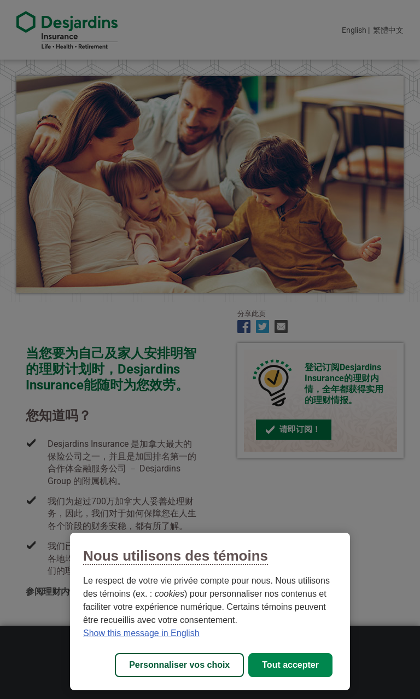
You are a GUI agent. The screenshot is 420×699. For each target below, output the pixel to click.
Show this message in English (141, 633)
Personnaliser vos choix (179, 664)
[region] (210, 611)
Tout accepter (290, 664)
